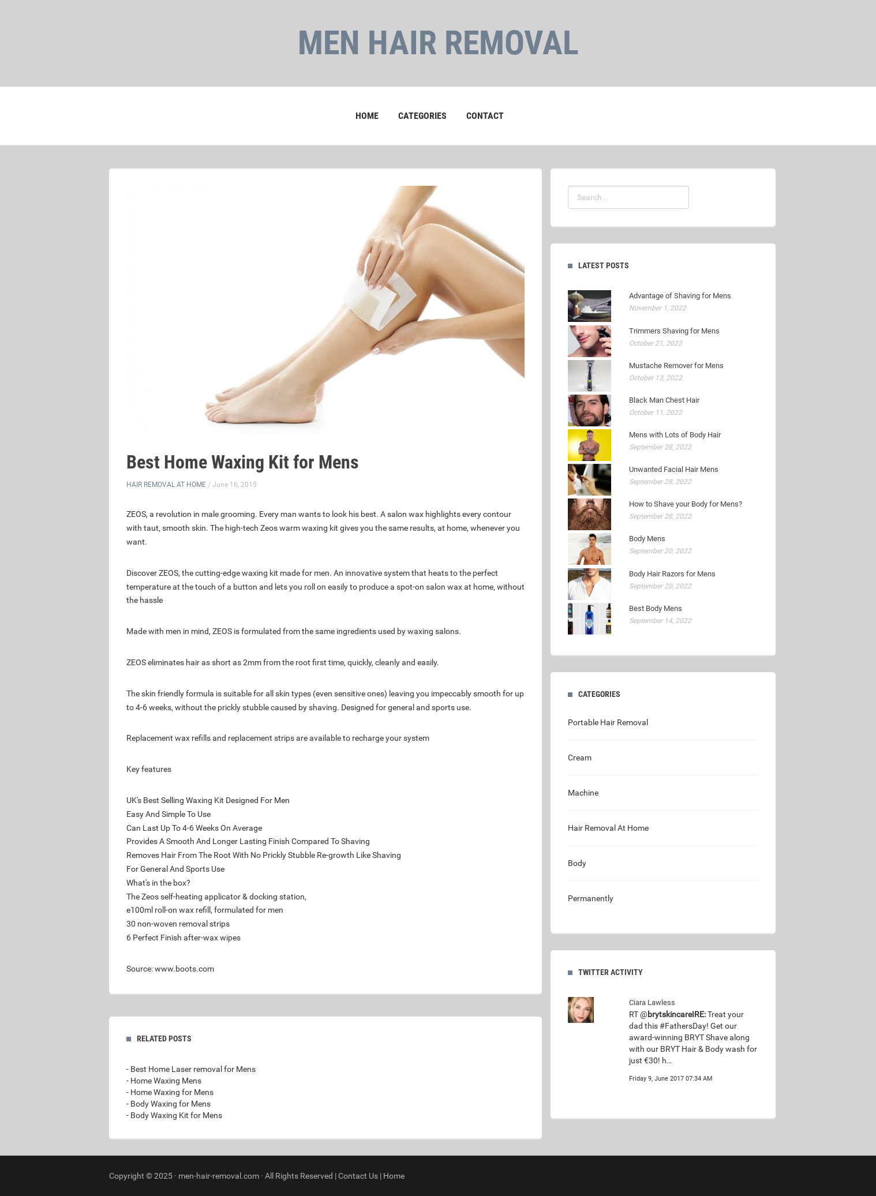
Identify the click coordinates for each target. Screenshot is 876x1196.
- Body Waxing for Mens (168, 1103)
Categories (422, 115)
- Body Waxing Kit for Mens (174, 1115)
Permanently (590, 898)
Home (367, 115)
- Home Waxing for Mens (170, 1092)
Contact (485, 115)
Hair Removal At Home (166, 485)
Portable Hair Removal (608, 722)
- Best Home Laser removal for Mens (191, 1069)
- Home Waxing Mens (163, 1080)
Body (577, 863)
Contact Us (358, 1175)
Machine (583, 792)
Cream (580, 757)
